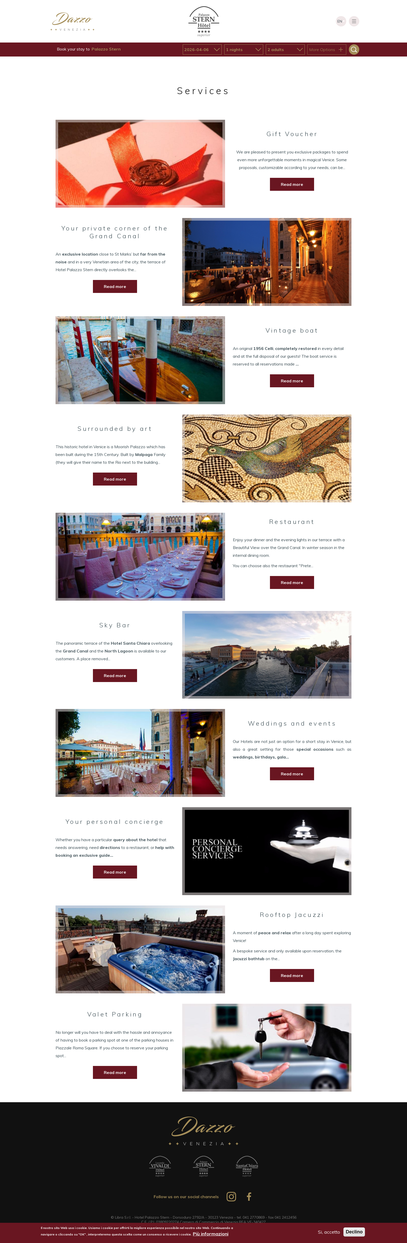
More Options (322, 49)
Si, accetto (329, 1232)
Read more (292, 184)
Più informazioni (210, 1234)
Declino (354, 1231)
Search (354, 49)
